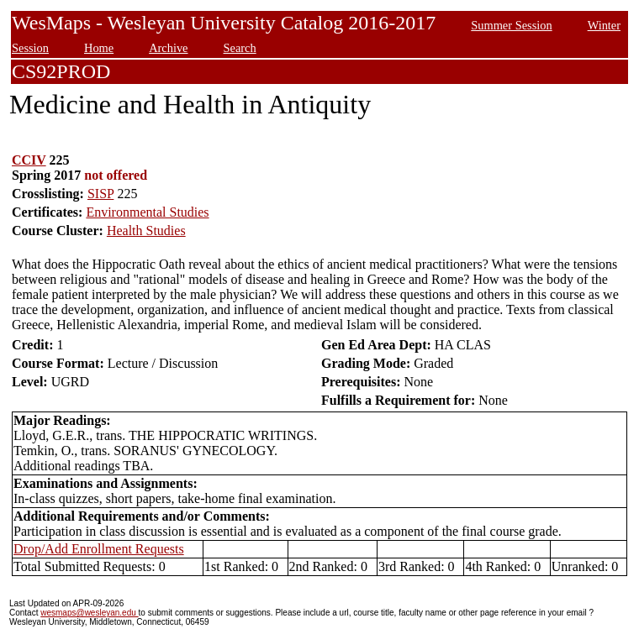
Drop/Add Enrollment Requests (98, 549)
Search (240, 48)
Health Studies (146, 230)
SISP (100, 193)
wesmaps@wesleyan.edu (89, 612)
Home (99, 48)
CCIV (29, 160)
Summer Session (511, 25)
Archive (168, 48)
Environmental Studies (147, 212)
